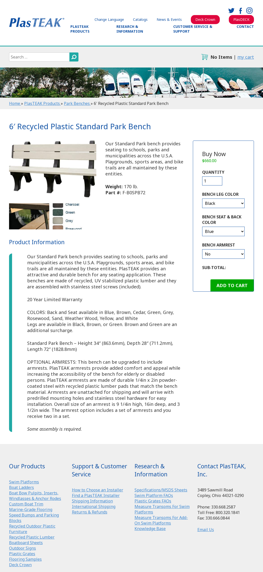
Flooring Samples (25, 559)
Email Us (205, 529)
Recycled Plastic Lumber (32, 537)
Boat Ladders (21, 487)
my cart (245, 57)
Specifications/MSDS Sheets (161, 490)
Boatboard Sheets (26, 542)
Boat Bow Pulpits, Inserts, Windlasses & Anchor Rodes (35, 495)
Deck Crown (205, 19)
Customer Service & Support (192, 29)
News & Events (169, 19)
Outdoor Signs (22, 548)
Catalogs (140, 19)
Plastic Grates (22, 553)
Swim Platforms (24, 482)
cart (204, 56)
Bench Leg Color (220, 194)
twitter (231, 10)
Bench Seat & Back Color (221, 219)
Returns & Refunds (89, 512)
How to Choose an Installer (97, 490)
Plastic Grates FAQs (153, 501)
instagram (249, 10)
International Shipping (93, 506)
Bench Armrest (218, 245)
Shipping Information (92, 501)
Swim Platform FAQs (154, 495)
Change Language (109, 19)
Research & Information (129, 29)
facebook (240, 10)
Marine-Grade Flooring (30, 509)
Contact (245, 26)
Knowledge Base (150, 528)
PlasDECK (241, 19)
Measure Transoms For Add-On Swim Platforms (161, 520)
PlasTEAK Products (80, 29)
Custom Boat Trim (26, 504)
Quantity (213, 172)
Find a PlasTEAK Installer (96, 495)
